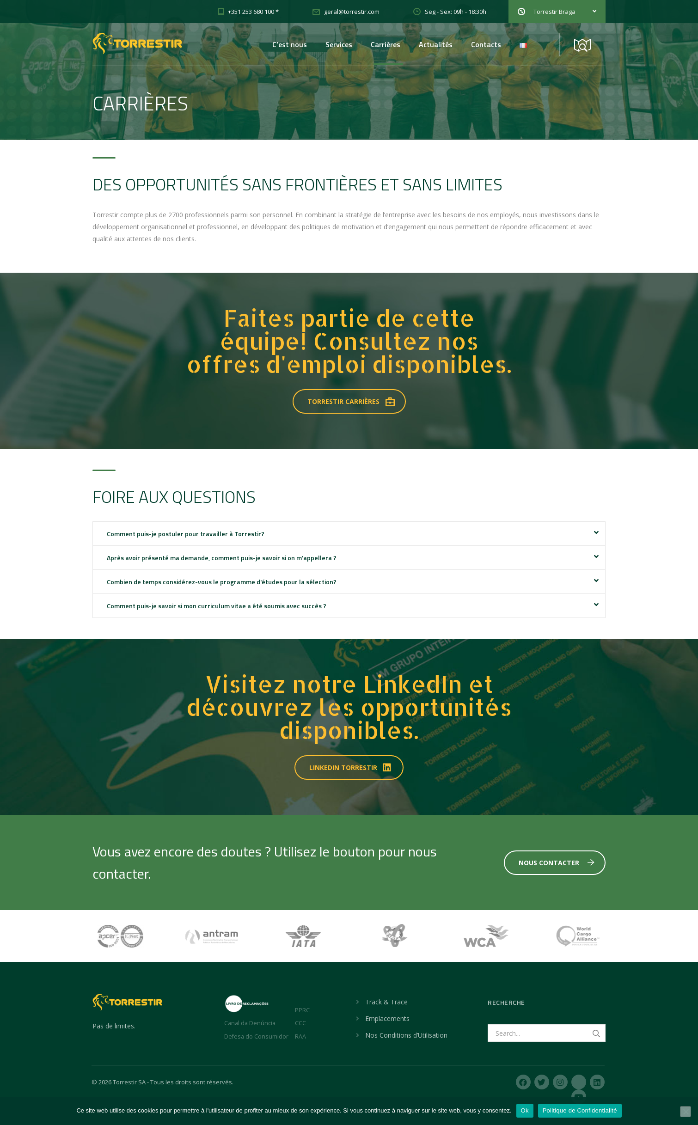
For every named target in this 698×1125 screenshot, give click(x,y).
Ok (525, 1110)
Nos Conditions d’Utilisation (406, 1035)
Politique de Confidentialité (580, 1110)
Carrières (385, 44)
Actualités (436, 44)
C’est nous (289, 44)
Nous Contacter (556, 862)
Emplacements (387, 1018)
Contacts (486, 44)
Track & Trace (386, 1001)
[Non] (685, 1111)
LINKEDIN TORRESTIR (350, 767)
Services (338, 44)
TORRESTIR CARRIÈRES (351, 401)
